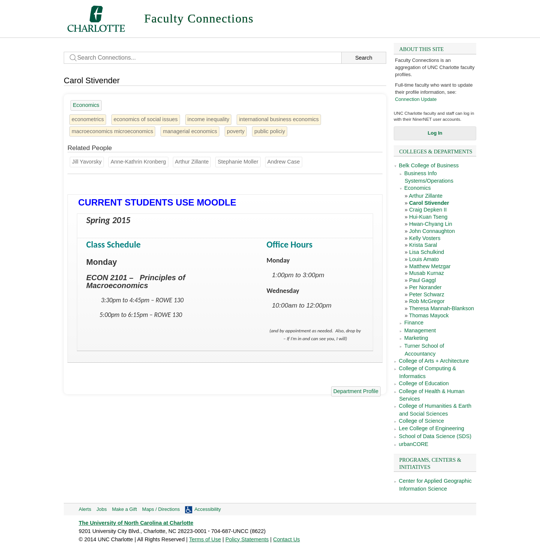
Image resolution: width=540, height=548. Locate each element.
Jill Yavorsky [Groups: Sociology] (87, 162)
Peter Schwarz (426, 294)
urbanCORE (414, 444)
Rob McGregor (427, 301)
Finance (413, 323)
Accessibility (207, 509)
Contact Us (286, 539)
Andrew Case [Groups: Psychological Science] (283, 162)
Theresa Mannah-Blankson (441, 308)
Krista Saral (423, 245)
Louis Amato (424, 259)
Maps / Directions (161, 509)
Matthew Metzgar (430, 266)
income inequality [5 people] (209, 119)
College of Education (424, 383)
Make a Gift (124, 509)
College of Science (421, 421)
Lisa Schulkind (426, 252)
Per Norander (425, 287)
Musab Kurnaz (426, 273)
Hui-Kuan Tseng (428, 217)
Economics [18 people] (86, 105)
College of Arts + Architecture (434, 361)
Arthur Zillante (425, 196)
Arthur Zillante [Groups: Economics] (192, 162)
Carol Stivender (429, 203)
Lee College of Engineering (431, 428)
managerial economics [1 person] (190, 131)
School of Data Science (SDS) (435, 436)
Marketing (416, 338)
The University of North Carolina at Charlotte (136, 523)
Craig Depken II (428, 210)
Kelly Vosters (424, 238)
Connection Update (415, 99)
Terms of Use (205, 539)
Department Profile (355, 391)
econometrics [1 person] (88, 119)
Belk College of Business (429, 165)
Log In (435, 133)
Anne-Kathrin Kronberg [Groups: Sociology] (138, 162)
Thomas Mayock (429, 315)
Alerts (85, 509)
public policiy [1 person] (269, 131)
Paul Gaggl (422, 280)
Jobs (101, 509)
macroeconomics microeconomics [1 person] (112, 131)
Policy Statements (247, 539)
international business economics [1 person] (279, 119)
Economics (417, 188)
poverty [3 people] (235, 131)
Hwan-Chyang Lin (430, 224)
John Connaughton (432, 231)
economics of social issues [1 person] (146, 119)
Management (420, 330)
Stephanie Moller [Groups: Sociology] (238, 162)
